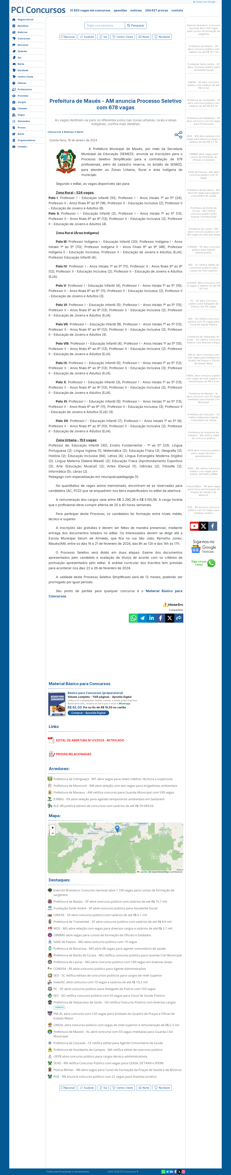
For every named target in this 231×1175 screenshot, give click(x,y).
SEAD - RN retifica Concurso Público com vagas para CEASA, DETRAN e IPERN (108, 1063)
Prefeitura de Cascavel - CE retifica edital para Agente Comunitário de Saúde (108, 1043)
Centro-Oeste (22, 76)
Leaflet (142, 871)
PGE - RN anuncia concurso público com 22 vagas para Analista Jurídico (105, 1076)
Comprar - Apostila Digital (88, 712)
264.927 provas (156, 10)
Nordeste (20, 70)
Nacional (20, 44)
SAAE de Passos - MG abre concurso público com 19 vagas (95, 942)
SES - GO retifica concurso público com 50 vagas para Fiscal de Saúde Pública (109, 995)
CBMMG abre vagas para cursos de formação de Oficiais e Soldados (102, 935)
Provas (19, 127)
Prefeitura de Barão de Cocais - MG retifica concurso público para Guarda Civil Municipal (117, 955)
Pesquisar (135, 25)
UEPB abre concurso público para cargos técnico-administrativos (100, 1056)
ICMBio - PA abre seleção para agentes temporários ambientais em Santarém (109, 799)
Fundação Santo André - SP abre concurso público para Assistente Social (105, 908)
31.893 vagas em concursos (90, 10)
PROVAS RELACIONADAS (73, 754)
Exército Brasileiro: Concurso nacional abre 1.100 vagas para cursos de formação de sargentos (113, 892)
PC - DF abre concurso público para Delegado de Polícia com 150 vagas (104, 989)
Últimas (19, 82)
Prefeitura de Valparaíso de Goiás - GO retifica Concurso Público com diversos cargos (114, 1004)
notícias (136, 10)
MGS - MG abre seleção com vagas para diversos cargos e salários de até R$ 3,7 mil (112, 928)
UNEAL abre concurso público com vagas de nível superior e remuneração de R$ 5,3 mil (116, 1025)
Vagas (18, 114)
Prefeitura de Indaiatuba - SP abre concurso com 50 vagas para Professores (203, 117)
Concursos (21, 38)
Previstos (20, 95)
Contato (19, 146)
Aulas (18, 133)
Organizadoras (23, 140)
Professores (22, 89)
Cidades (19, 108)
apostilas (120, 10)
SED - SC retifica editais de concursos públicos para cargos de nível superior (107, 975)
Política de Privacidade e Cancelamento (68, 1171)
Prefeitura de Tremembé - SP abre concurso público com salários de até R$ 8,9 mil (112, 922)
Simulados (21, 121)
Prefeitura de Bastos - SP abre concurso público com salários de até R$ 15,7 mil (110, 901)
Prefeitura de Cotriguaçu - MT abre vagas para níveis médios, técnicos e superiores (113, 779)
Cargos (19, 102)
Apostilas (20, 25)
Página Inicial (22, 19)
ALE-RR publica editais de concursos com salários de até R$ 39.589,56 (103, 806)
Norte (18, 63)
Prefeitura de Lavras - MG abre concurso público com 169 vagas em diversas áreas (112, 962)
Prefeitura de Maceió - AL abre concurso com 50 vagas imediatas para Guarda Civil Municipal (113, 1034)
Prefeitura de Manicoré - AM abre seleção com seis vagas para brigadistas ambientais (115, 786)
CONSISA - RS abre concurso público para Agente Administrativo (99, 969)
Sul (16, 57)
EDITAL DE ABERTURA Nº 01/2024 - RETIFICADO (90, 740)
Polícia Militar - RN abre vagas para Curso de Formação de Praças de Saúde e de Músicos (117, 1070)
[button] (117, 829)
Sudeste (19, 51)
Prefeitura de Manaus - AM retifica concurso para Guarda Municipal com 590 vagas (113, 792)
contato (177, 10)
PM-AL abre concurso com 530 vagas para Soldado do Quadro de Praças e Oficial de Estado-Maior (114, 1016)
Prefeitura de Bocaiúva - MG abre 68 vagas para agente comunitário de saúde (109, 948)
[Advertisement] (86, 67)
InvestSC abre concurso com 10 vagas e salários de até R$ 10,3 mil (100, 982)
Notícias (19, 32)
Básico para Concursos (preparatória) (95, 693)
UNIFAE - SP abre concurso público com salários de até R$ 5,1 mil (100, 915)
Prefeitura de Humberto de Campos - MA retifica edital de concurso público (107, 1050)
